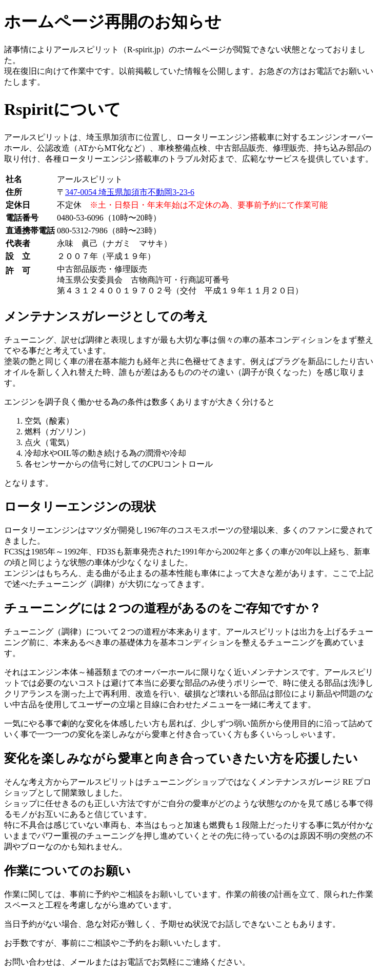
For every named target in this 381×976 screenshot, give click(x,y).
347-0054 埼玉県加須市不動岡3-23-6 (129, 192)
